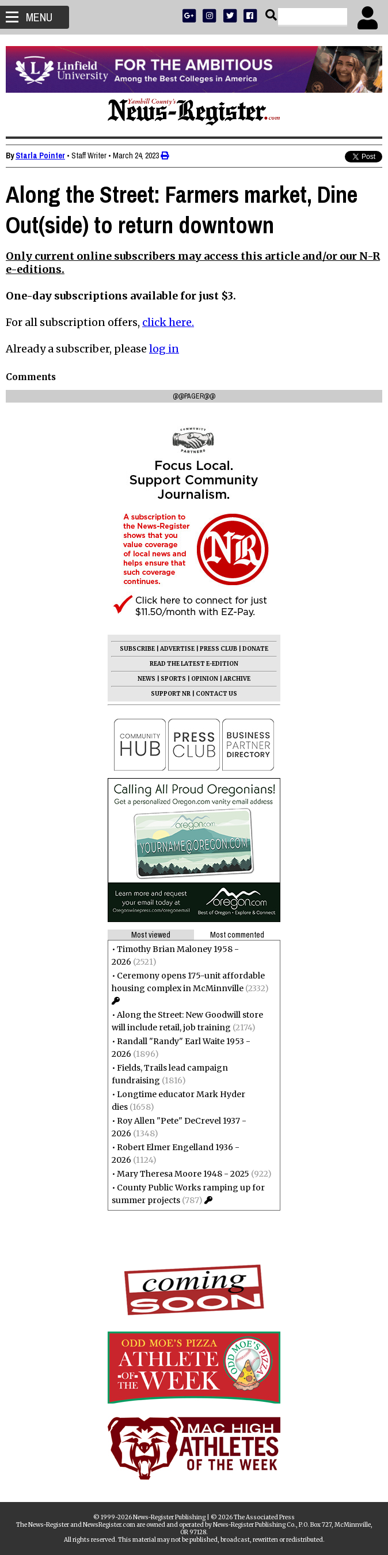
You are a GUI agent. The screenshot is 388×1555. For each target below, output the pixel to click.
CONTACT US (216, 693)
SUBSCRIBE (137, 649)
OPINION (204, 678)
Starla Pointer (40, 155)
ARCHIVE (236, 678)
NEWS (146, 678)
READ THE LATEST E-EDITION (194, 663)
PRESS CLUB (218, 649)
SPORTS (173, 678)
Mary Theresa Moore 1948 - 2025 (183, 1174)
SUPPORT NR (171, 693)
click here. (168, 322)
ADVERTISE (177, 649)
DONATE (255, 649)
